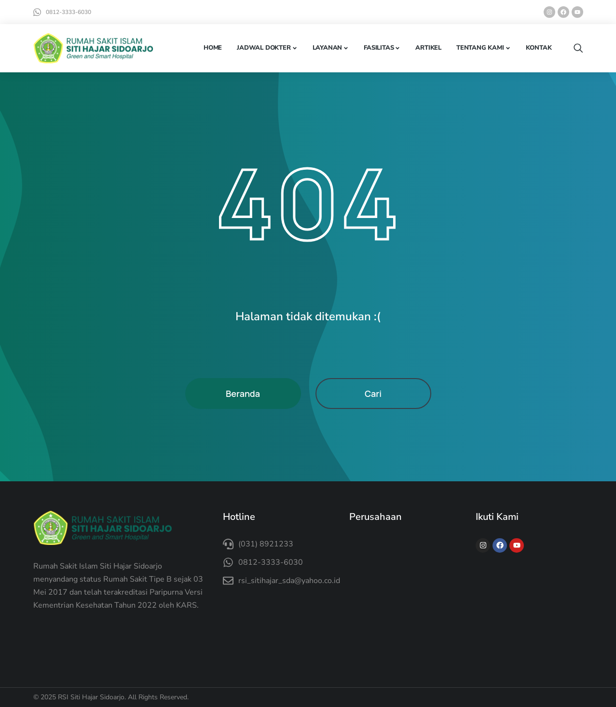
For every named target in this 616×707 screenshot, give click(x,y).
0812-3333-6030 (68, 12)
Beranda (243, 393)
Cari (373, 393)
